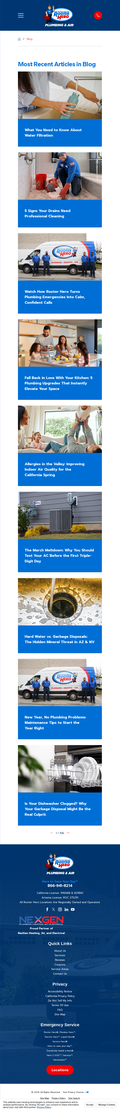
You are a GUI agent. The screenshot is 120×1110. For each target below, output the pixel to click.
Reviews (60, 960)
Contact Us (60, 974)
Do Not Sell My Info (60, 1001)
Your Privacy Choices (76, 1092)
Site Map (59, 1014)
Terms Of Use (60, 1005)
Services (60, 955)
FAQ (60, 1010)
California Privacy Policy (60, 996)
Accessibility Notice (60, 991)
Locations (60, 1070)
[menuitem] (44, 1098)
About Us (60, 951)
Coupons (60, 965)
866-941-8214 (60, 886)
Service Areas (60, 969)
